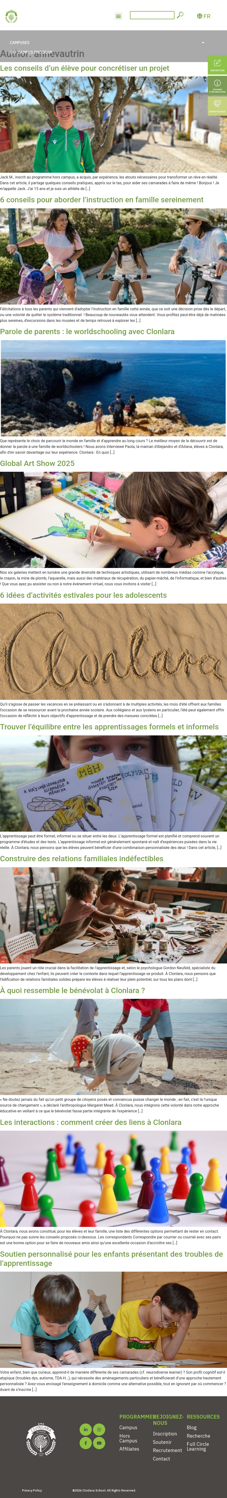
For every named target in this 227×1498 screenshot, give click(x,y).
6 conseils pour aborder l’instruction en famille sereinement (102, 199)
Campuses (107, 42)
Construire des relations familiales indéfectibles (81, 858)
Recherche (198, 1436)
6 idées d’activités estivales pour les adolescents (83, 595)
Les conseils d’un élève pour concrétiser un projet (84, 68)
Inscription (165, 1433)
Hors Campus (128, 1438)
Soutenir (162, 1442)
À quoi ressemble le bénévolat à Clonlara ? (72, 990)
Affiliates (129, 1449)
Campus (128, 1427)
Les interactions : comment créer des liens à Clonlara (90, 1122)
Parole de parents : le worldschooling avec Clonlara (87, 331)
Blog (192, 1427)
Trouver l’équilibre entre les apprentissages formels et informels (109, 726)
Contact (161, 1458)
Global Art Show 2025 (37, 463)
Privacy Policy (32, 1490)
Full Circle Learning (198, 1446)
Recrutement (167, 1450)
